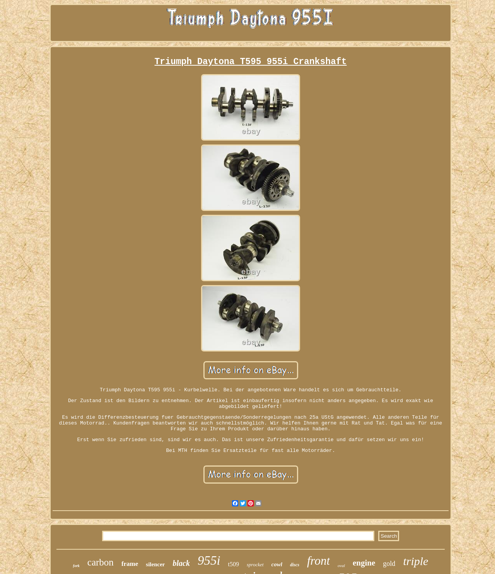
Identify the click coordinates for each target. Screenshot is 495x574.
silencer (155, 564)
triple (415, 561)
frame (129, 563)
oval (341, 565)
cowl (276, 564)
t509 (233, 564)
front (318, 560)
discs (294, 564)
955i (209, 560)
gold (389, 563)
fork (76, 566)
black (180, 563)
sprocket (255, 564)
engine (364, 562)
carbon (100, 562)
